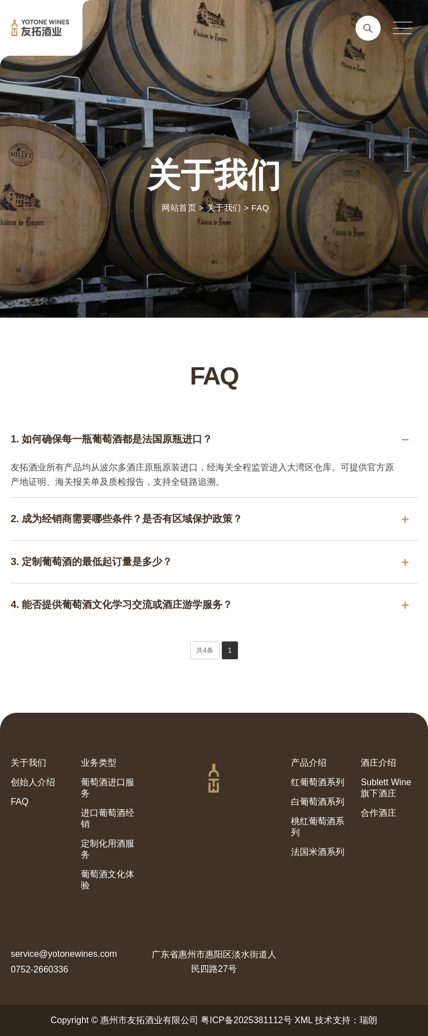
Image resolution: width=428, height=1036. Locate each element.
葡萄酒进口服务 (107, 787)
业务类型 (98, 762)
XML (303, 1020)
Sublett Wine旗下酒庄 (386, 787)
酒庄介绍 (378, 762)
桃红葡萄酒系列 (317, 826)
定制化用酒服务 (107, 849)
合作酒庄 (378, 813)
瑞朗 (368, 1020)
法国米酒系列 (317, 852)
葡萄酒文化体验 (107, 879)
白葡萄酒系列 (317, 801)
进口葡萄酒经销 (107, 818)
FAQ (260, 207)
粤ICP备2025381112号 (246, 1020)
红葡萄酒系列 (317, 782)
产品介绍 (309, 762)
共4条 (204, 650)
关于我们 (224, 207)
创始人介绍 (33, 782)
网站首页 (179, 207)
